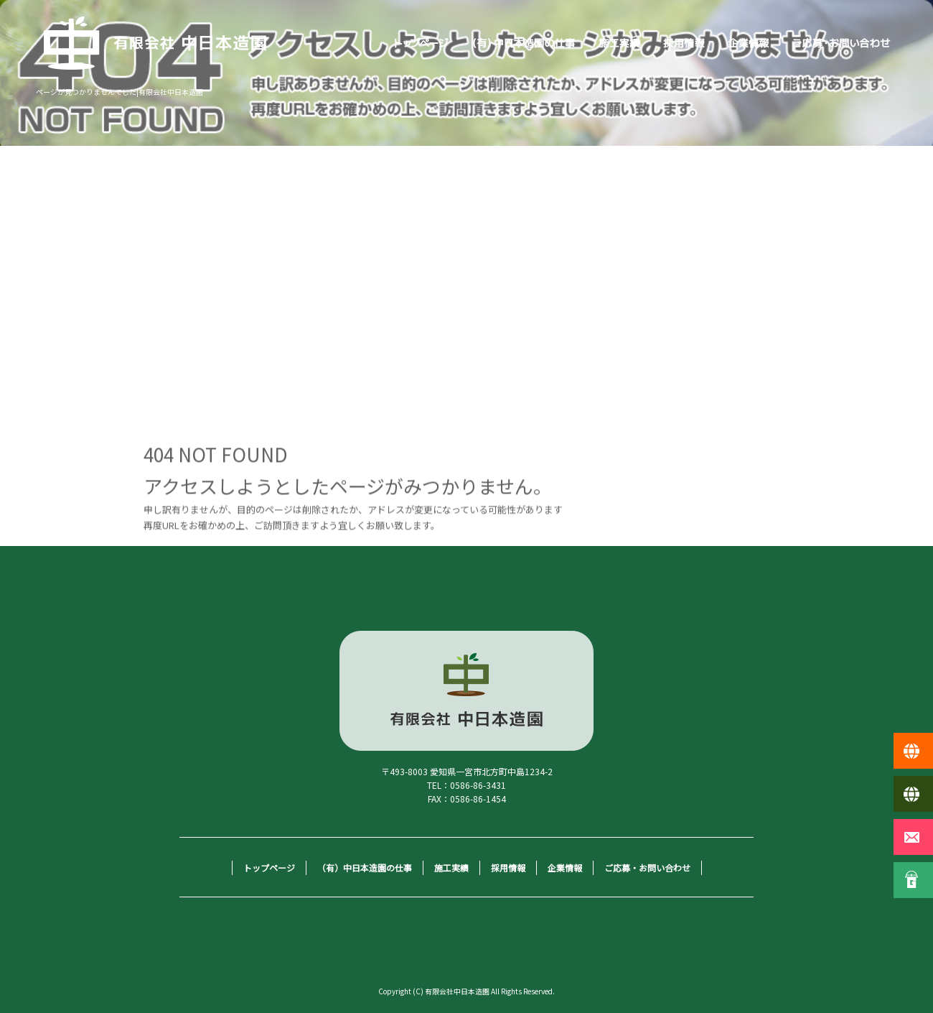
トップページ (422, 43)
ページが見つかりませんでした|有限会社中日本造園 (119, 91)
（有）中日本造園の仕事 (524, 43)
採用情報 (684, 43)
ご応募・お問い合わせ (842, 43)
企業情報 (748, 43)
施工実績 (619, 43)
